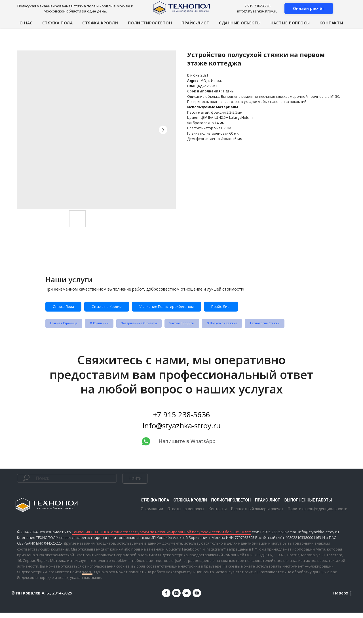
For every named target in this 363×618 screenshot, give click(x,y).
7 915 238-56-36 (257, 6)
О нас (26, 23)
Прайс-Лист (267, 308)
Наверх (342, 598)
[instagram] (176, 598)
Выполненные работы (308, 505)
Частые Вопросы (199, 327)
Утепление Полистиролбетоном (198, 308)
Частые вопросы (290, 23)
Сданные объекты (240, 23)
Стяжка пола (57, 23)
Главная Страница (66, 327)
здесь (87, 577)
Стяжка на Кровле (122, 308)
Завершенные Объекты (150, 327)
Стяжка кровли (100, 23)
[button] (308, 8)
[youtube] (197, 598)
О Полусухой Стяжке (244, 327)
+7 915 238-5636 (181, 419)
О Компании (106, 327)
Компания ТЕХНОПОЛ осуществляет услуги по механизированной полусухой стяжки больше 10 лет (161, 537)
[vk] (186, 598)
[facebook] (166, 598)
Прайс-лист (195, 23)
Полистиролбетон (150, 23)
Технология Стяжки (293, 327)
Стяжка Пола (68, 308)
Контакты (331, 23)
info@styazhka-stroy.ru (257, 11)
